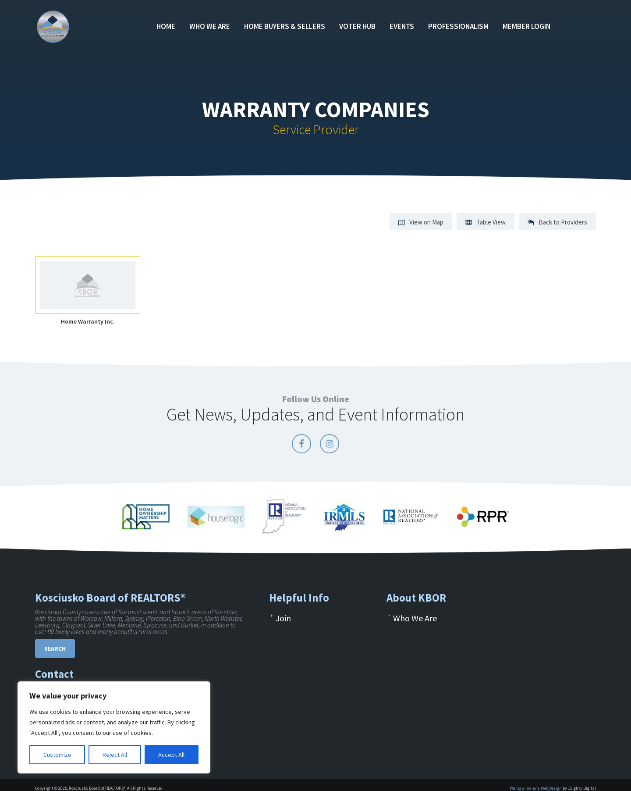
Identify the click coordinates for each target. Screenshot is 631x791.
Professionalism (458, 26)
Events (402, 26)
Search (55, 648)
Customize (57, 755)
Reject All (115, 755)
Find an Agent (587, 22)
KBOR (56, 26)
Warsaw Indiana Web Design (536, 788)
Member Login (526, 26)
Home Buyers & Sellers (284, 26)
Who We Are (209, 26)
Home (165, 26)
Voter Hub (357, 26)
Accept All (171, 755)
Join (283, 618)
